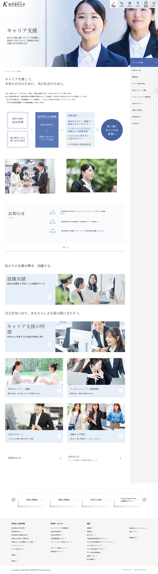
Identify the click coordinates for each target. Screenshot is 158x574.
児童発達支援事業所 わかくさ (96, 538)
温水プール (132, 532)
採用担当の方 (136, 117)
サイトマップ (127, 570)
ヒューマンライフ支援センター (60, 542)
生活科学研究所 (56, 532)
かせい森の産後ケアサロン (95, 549)
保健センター (91, 556)
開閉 (156, 90)
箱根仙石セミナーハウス (137, 528)
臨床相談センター (56, 551)
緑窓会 (13, 561)
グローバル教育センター (58, 548)
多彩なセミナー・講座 (144, 90)
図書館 (89, 528)
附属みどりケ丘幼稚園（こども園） (22, 542)
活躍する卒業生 (137, 110)
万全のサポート (137, 103)
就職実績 (135, 77)
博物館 (89, 532)
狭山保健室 (90, 559)
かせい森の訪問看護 (93, 552)
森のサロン (90, 535)
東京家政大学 (15, 532)
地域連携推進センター (58, 538)
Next (144, 500)
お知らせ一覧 (136, 70)
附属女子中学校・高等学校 (19, 538)
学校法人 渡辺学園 (18, 523)
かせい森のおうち (17, 549)
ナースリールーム (17, 545)
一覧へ (64, 247)
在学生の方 (135, 123)
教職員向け (132, 538)
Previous (13, 500)
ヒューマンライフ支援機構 (59, 528)
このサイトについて (140, 570)
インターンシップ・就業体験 (141, 97)
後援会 (13, 555)
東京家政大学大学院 (17, 528)
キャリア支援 (137, 62)
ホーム (7, 71)
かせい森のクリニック (94, 545)
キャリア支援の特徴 (138, 84)
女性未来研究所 (56, 535)
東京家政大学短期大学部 (19, 535)
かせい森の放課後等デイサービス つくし (100, 542)
